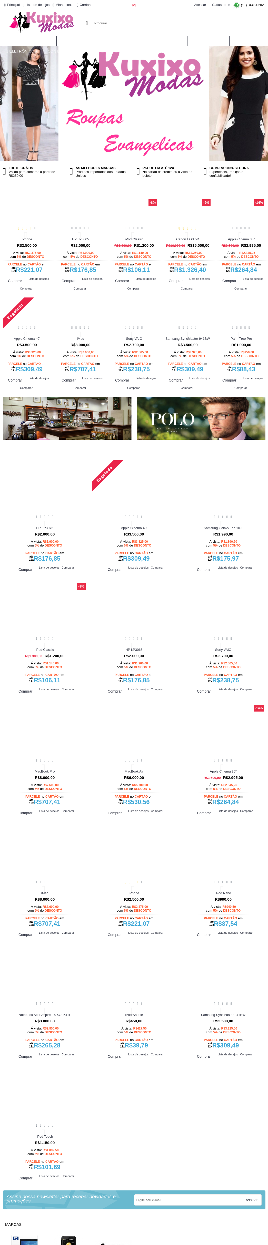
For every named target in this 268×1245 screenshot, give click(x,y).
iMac (80, 339)
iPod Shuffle (134, 1015)
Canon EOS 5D (187, 239)
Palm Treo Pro (241, 339)
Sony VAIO (134, 339)
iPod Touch (44, 1136)
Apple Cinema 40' (27, 339)
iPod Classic (134, 239)
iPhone (27, 239)
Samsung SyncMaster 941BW (187, 339)
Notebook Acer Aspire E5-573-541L (45, 1015)
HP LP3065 (80, 239)
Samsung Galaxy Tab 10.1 (223, 528)
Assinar (252, 1200)
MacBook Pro (45, 771)
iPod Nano (223, 893)
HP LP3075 (44, 528)
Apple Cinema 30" (241, 239)
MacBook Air (134, 771)
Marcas (13, 1224)
